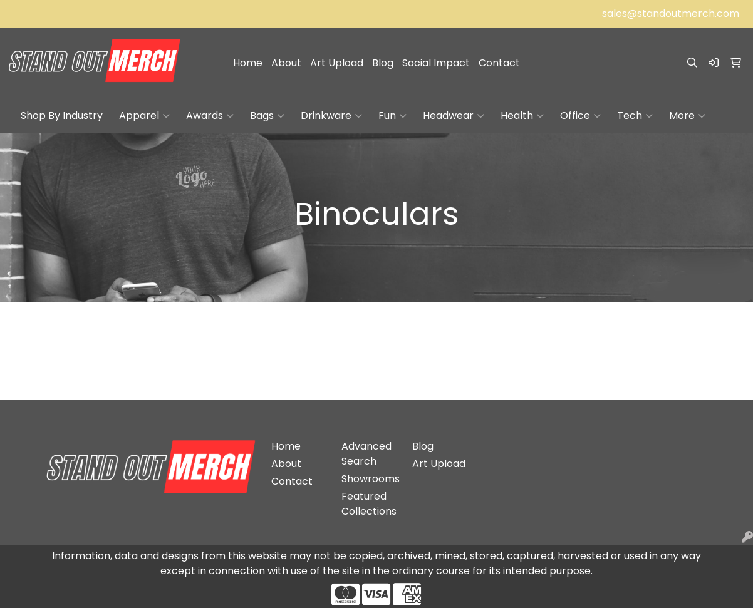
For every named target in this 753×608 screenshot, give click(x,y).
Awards (210, 115)
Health (522, 115)
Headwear (453, 115)
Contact (499, 63)
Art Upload (336, 63)
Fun (392, 115)
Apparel (144, 115)
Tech (635, 115)
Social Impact (436, 63)
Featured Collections (369, 503)
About (286, 63)
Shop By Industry (62, 115)
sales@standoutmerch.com (670, 13)
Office (580, 115)
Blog (382, 63)
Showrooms (369, 478)
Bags (267, 115)
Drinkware (331, 115)
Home (247, 63)
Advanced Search (366, 453)
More (687, 115)
